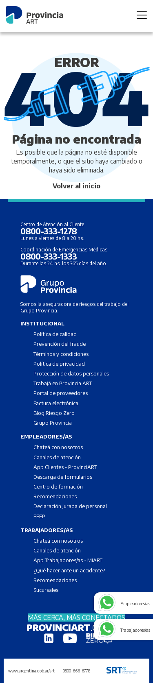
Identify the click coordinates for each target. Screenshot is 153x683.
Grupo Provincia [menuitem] (52, 422)
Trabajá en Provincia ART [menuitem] (62, 383)
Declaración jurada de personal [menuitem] (70, 506)
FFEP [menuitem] (39, 516)
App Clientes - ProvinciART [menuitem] (65, 467)
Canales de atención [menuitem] (57, 457)
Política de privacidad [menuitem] (59, 363)
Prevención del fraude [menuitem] (59, 343)
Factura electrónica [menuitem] (55, 403)
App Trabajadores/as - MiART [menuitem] (67, 560)
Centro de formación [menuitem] (58, 486)
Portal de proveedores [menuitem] (60, 393)
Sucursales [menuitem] (45, 590)
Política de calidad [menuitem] (55, 334)
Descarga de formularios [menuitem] (62, 477)
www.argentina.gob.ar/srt (31, 670)
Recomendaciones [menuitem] (55, 496)
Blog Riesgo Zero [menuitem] (54, 413)
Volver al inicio (76, 186)
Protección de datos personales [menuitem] (71, 373)
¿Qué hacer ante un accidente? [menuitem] (69, 570)
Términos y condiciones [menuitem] (61, 354)
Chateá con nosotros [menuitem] (58, 447)
